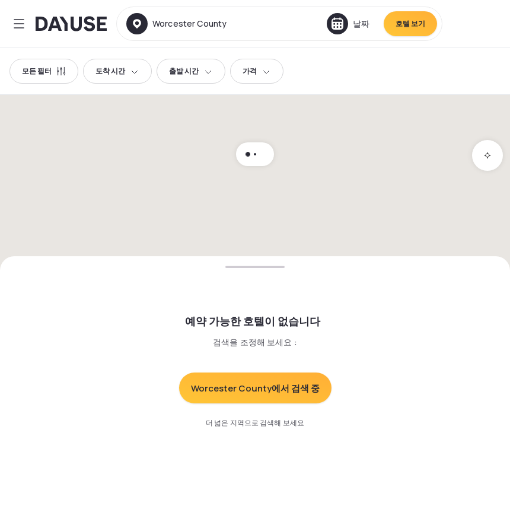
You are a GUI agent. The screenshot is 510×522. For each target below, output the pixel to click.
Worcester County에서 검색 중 (255, 388)
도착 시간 (117, 71)
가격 (257, 71)
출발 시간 (191, 71)
